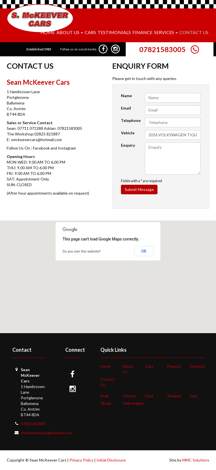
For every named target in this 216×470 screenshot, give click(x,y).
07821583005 (162, 49)
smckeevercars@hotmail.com (46, 432)
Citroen (129, 395)
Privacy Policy (81, 460)
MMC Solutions (195, 460)
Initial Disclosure (111, 460)
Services (197, 366)
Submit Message (139, 189)
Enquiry (128, 145)
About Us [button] (70, 32)
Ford (149, 395)
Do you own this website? (82, 251)
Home (47, 32)
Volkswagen (133, 403)
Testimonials (114, 32)
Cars (90, 32)
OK (144, 251)
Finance (142, 32)
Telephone (131, 120)
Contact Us (193, 32)
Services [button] (166, 32)
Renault (174, 395)
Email (126, 108)
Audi (104, 395)
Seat (194, 395)
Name (126, 95)
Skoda (105, 403)
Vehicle (127, 132)
